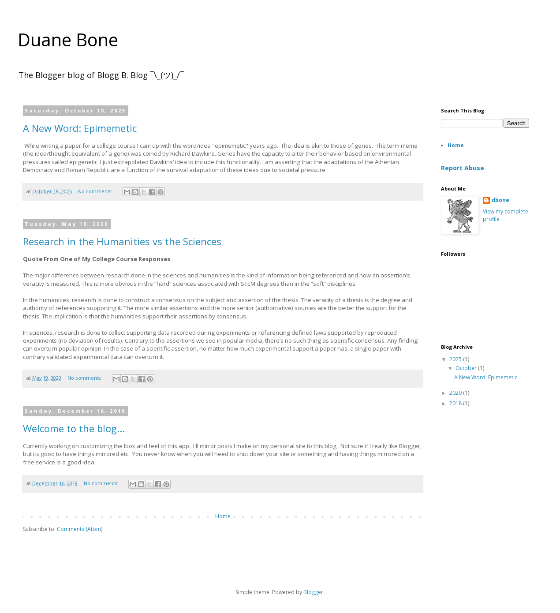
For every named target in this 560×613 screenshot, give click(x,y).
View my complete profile (505, 215)
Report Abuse (462, 168)
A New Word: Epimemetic (80, 128)
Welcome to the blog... (74, 428)
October (466, 368)
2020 (456, 392)
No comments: (96, 191)
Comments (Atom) (79, 529)
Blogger (313, 592)
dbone (500, 200)
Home (223, 516)
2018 (456, 403)
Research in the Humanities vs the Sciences (122, 241)
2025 (456, 359)
